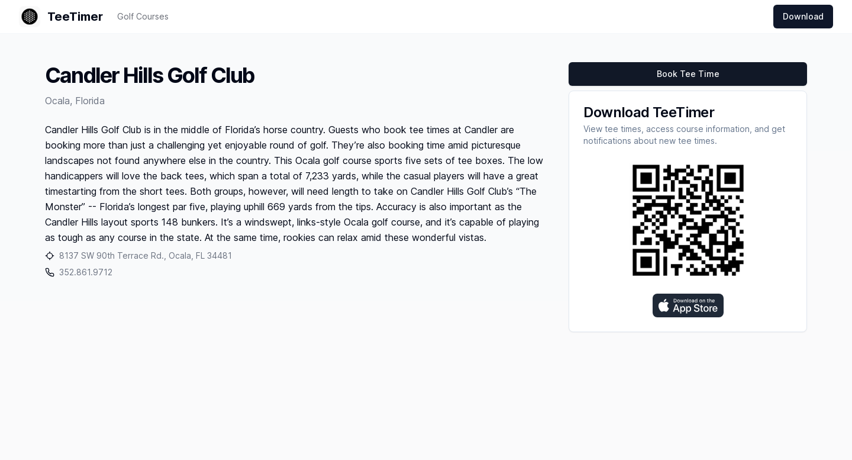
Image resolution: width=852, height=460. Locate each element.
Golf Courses (143, 16)
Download (803, 16)
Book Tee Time (688, 74)
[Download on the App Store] (688, 305)
